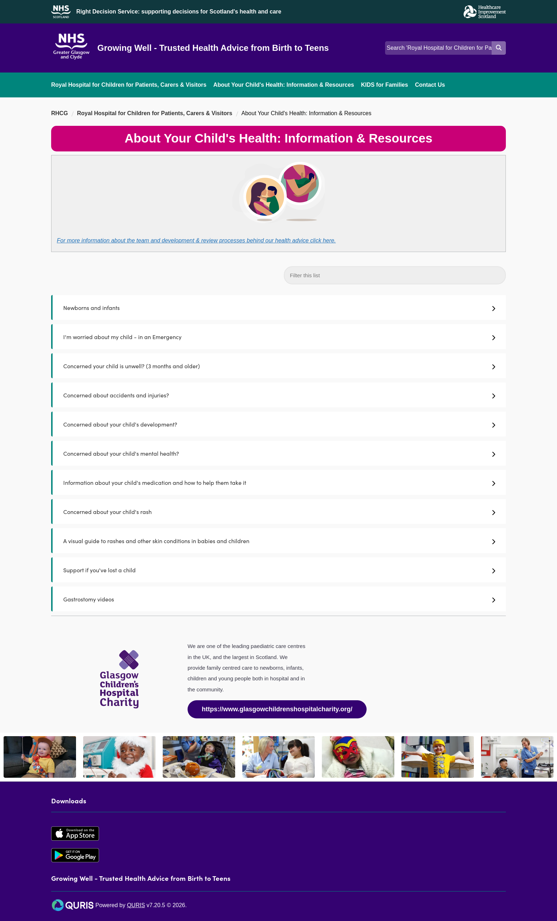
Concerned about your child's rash (279, 511)
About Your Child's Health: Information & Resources (283, 85)
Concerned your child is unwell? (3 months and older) (279, 366)
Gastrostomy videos (279, 599)
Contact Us (430, 85)
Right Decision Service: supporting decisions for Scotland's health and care (178, 12)
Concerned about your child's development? (279, 424)
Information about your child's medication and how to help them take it (279, 482)
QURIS (136, 905)
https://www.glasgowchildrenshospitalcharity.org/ (277, 709)
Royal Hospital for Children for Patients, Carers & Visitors (128, 85)
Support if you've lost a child (279, 570)
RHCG (59, 113)
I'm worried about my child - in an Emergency (279, 337)
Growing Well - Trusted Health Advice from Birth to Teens (213, 48)
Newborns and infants (279, 307)
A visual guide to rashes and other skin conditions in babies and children (279, 541)
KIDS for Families (384, 85)
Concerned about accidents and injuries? (279, 395)
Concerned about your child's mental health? (279, 453)
